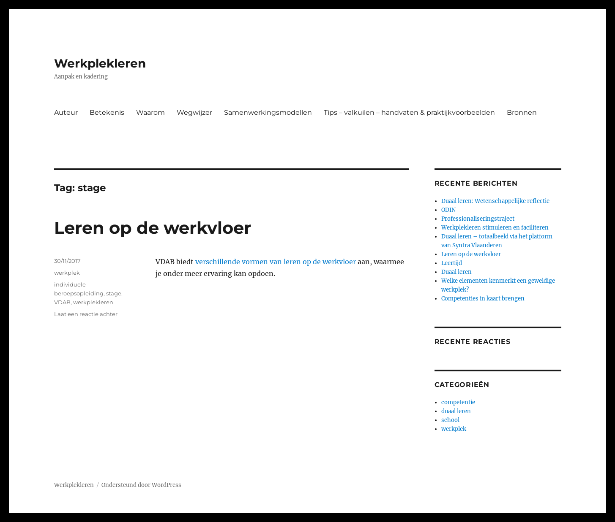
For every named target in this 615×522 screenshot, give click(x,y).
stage (113, 293)
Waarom (150, 112)
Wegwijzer (194, 112)
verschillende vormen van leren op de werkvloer (275, 261)
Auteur (66, 112)
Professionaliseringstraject (477, 218)
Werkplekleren (100, 63)
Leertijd (451, 263)
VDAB (62, 302)
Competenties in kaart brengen (483, 298)
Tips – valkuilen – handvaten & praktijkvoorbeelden (409, 112)
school (450, 420)
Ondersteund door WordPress (141, 485)
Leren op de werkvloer (152, 227)
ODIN (448, 210)
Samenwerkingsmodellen (268, 112)
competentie (458, 402)
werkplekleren (93, 302)
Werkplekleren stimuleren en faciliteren (495, 227)
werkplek (67, 272)
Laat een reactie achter (86, 314)
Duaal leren (456, 272)
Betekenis (107, 112)
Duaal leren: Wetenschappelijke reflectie (495, 201)
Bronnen (522, 112)
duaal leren (456, 411)
